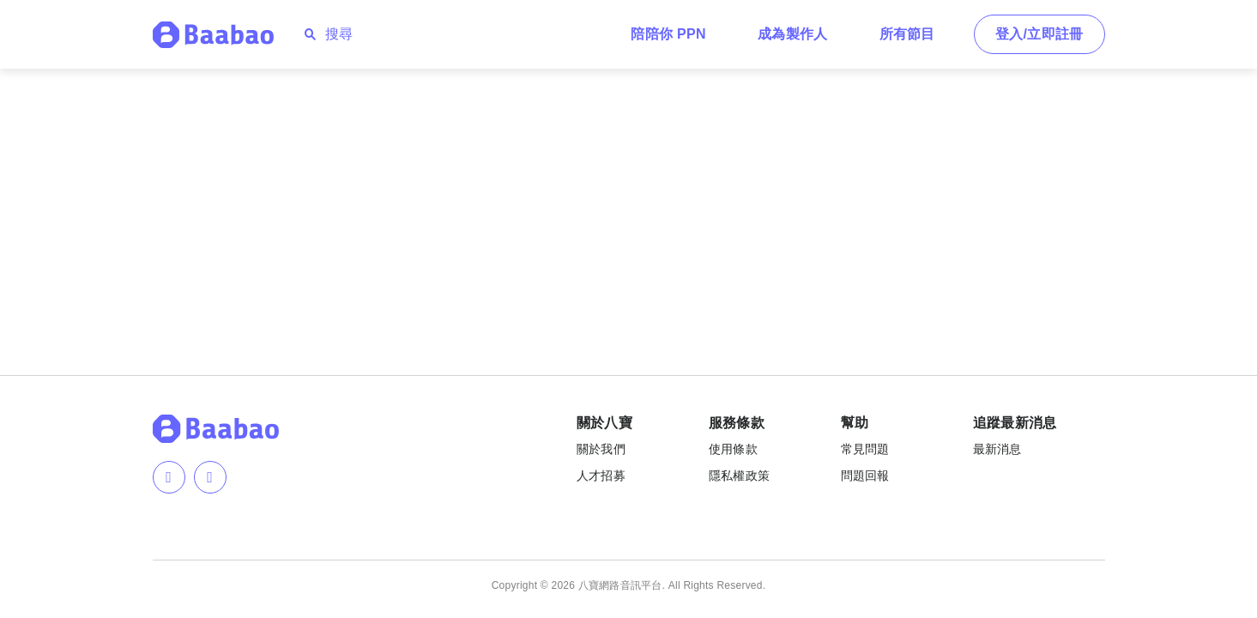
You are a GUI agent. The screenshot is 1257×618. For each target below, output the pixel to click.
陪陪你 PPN (668, 34)
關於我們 (601, 449)
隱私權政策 (739, 475)
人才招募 (601, 475)
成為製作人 (793, 34)
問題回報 (865, 475)
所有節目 (907, 34)
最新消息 (997, 449)
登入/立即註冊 (1039, 34)
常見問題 (865, 449)
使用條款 (733, 449)
